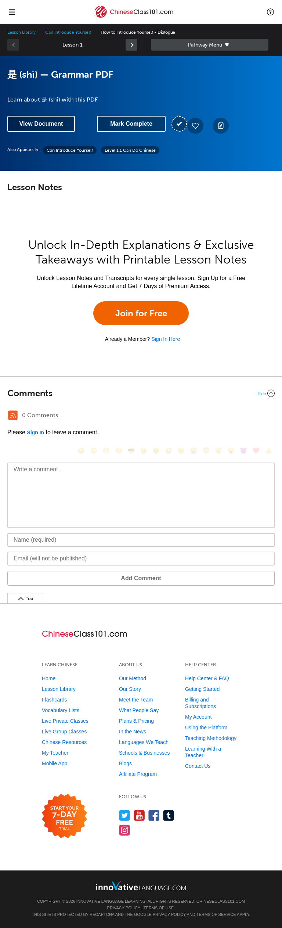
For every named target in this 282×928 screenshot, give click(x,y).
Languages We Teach (144, 742)
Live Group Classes (64, 731)
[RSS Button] (12, 415)
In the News (132, 731)
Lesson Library (21, 32)
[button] (270, 11)
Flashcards (54, 700)
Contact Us (197, 766)
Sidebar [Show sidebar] (209, 45)
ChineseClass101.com (220, 901)
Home (48, 678)
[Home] (134, 17)
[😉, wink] (181, 450)
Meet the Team (136, 700)
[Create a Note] (221, 126)
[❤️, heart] (256, 450)
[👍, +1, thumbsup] (268, 450)
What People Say (139, 710)
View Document (41, 124)
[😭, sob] (193, 450)
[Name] (141, 540)
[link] (131, 45)
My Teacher (55, 753)
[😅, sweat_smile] (168, 450)
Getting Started (202, 689)
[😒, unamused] (118, 450)
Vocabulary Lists (60, 710)
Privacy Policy (123, 908)
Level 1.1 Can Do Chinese (130, 150)
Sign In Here (165, 339)
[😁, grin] (106, 450)
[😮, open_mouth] (231, 450)
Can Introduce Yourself (68, 32)
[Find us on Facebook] (154, 815)
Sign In (35, 432)
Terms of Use (159, 908)
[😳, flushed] (93, 450)
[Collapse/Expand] (141, 393)
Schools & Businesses (144, 753)
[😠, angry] (143, 450)
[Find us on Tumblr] (168, 815)
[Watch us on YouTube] (139, 815)
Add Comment (141, 578)
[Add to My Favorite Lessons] (195, 126)
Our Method (132, 678)
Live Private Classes (65, 721)
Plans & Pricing (136, 721)
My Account (198, 717)
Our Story (130, 689)
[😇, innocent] (206, 450)
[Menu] (12, 11)
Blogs (125, 763)
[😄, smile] (81, 450)
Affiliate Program (138, 774)
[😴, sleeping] (218, 450)
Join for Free (141, 313)
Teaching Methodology (210, 738)
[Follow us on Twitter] (124, 815)
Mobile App (54, 763)
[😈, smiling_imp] (243, 450)
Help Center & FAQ (207, 678)
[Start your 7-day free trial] (64, 816)
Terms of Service (216, 914)
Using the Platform (206, 727)
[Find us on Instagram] (124, 830)
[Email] (141, 559)
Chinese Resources (64, 742)
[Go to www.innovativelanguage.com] (141, 886)
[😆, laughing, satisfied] (156, 450)
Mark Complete (131, 124)
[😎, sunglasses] (131, 450)
